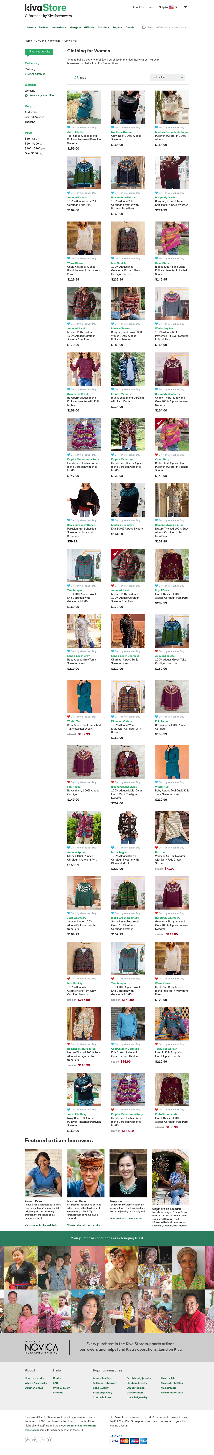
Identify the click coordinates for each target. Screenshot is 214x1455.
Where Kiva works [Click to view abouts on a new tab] (36, 1383)
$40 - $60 (32, 139)
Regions (117, 27)
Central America (36, 117)
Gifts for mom (135, 1392)
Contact (58, 1378)
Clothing (30, 69)
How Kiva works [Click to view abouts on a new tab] (34, 1378)
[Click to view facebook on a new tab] (50, 1440)
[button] (143, 28)
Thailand (31, 122)
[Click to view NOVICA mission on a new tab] (41, 1347)
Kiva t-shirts (167, 1378)
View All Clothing (35, 74)
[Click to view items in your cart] (185, 8)
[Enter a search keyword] (164, 27)
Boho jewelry (101, 1388)
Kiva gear (75, 27)
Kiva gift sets (168, 1388)
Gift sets (89, 27)
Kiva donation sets (171, 1392)
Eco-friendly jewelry (139, 1378)
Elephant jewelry (137, 1383)
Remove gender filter (39, 95)
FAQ (55, 1383)
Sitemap (58, 1392)
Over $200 (33, 153)
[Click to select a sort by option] (167, 77)
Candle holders (102, 1397)
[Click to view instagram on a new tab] (43, 1440)
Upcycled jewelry (137, 1397)
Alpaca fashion (102, 1378)
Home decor (58, 27)
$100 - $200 (35, 148)
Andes (31, 112)
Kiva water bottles (171, 1383)
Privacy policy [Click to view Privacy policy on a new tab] (61, 1388)
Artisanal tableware (105, 1383)
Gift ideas (104, 27)
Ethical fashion (136, 1388)
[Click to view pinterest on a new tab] (28, 1440)
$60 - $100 (33, 144)
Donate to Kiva (34, 1388)
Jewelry (31, 27)
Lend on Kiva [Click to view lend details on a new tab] (170, 1350)
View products (33, 1225)
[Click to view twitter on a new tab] (36, 1440)
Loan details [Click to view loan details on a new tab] (50, 1225)
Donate (130, 27)
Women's (30, 91)
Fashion (43, 27)
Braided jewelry (102, 1392)
